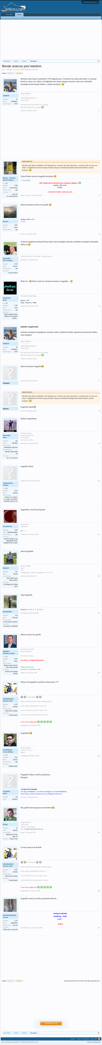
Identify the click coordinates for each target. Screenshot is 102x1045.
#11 (99, 534)
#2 (99, 195)
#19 (99, 891)
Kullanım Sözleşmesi (94, 1042)
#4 (99, 260)
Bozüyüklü (7, 612)
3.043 (16, 264)
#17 (99, 797)
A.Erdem (6, 791)
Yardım (78, 1039)
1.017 (16, 490)
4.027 (16, 659)
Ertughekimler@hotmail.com (33, 829)
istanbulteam (8, 699)
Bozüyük (15, 617)
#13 (99, 613)
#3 (99, 234)
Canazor (6, 383)
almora (6, 409)
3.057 (16, 225)
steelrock (6, 298)
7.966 (16, 185)
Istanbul (15, 830)
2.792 (16, 305)
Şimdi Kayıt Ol (51, 1023)
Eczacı (5, 221)
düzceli (6, 568)
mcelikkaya (7, 750)
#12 (99, 576)
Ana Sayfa (9, 14)
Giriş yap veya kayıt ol (90, 2)
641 (16, 571)
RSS (99, 1039)
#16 (99, 756)
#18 (99, 832)
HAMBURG (14, 923)
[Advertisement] (51, 39)
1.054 (16, 530)
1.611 (16, 757)
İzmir (16, 307)
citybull (22, 69)
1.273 (16, 921)
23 (17, 828)
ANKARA (15, 443)
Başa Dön (93, 1039)
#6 (99, 358)
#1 (99, 110)
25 (17, 99)
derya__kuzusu (9, 178)
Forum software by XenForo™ (19, 1042)
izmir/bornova (14, 187)
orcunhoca (7, 526)
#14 (99, 673)
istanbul (15, 493)
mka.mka (6, 435)
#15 (99, 725)
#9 (99, 443)
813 (16, 615)
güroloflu (6, 258)
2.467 (16, 704)
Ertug (5, 824)
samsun (15, 266)
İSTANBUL (14, 101)
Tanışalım (10, 69)
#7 (99, 381)
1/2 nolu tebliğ (25, 180)
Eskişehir (15, 799)
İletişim (73, 1039)
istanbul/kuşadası (12, 532)
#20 (99, 928)
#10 (99, 481)
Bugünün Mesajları (9, 18)
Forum (19, 14)
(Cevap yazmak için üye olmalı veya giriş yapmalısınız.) (82, 981)
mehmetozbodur (9, 915)
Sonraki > (19, 73)
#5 (99, 306)
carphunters (8, 483)
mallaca (6, 651)
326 (16, 441)
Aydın (16, 227)
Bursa (16, 661)
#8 (99, 411)
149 (16, 797)
